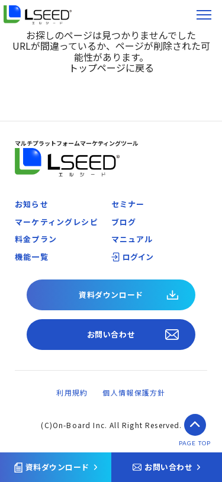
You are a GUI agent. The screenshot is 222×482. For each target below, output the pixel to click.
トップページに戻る (111, 67)
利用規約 (72, 392)
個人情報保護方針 (133, 392)
